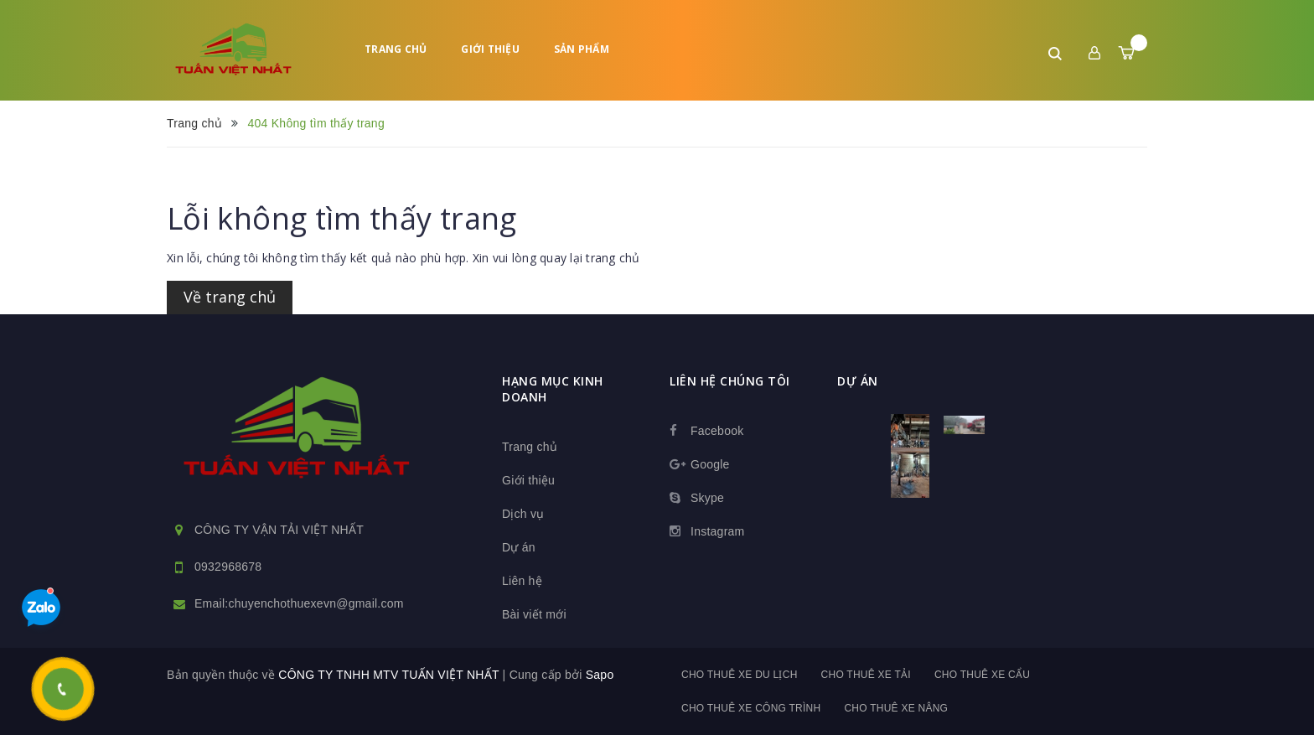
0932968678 (227, 566)
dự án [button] (857, 381)
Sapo (600, 674)
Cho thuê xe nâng (896, 708)
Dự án (518, 547)
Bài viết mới (534, 614)
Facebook (717, 430)
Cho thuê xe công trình (750, 708)
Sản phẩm (581, 49)
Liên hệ (522, 580)
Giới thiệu (490, 49)
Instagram (718, 531)
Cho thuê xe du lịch (739, 675)
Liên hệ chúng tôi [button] (730, 381)
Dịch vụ (523, 513)
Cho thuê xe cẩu (982, 675)
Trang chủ (396, 49)
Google (710, 464)
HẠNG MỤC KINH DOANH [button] (552, 389)
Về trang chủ (230, 297)
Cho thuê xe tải (866, 675)
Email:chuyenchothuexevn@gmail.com (299, 603)
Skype (707, 498)
